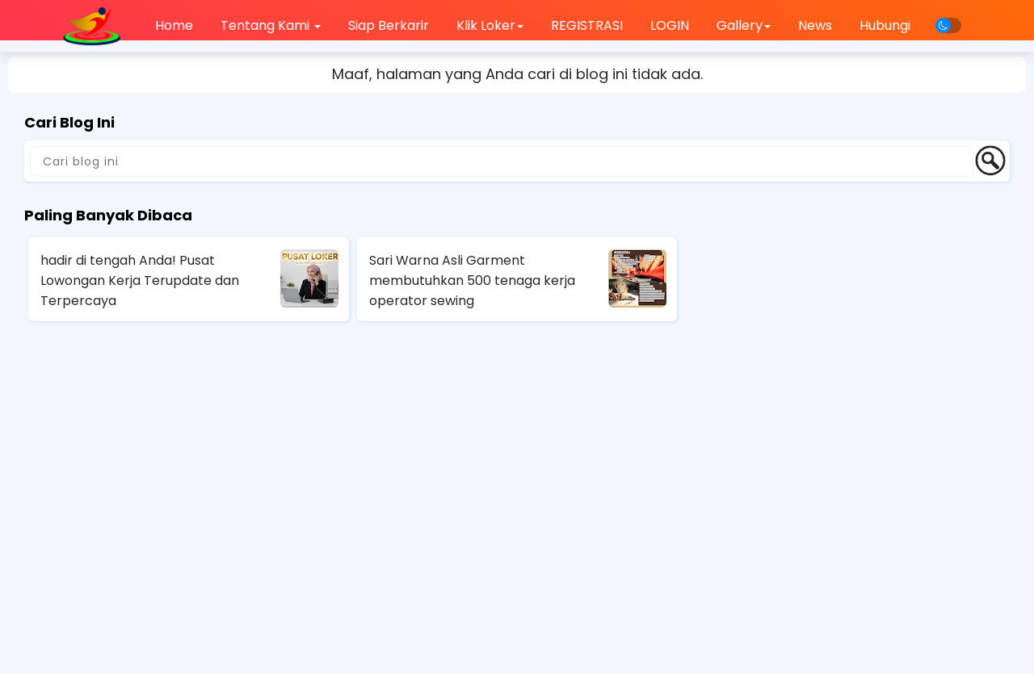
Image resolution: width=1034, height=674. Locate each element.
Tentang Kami (271, 25)
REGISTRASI (587, 25)
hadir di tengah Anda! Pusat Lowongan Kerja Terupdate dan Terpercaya (139, 280)
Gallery (744, 25)
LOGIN (669, 25)
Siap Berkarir (388, 25)
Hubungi (885, 25)
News (815, 25)
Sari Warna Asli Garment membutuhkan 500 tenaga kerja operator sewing (472, 280)
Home (174, 25)
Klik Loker (489, 25)
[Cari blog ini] (501, 161)
